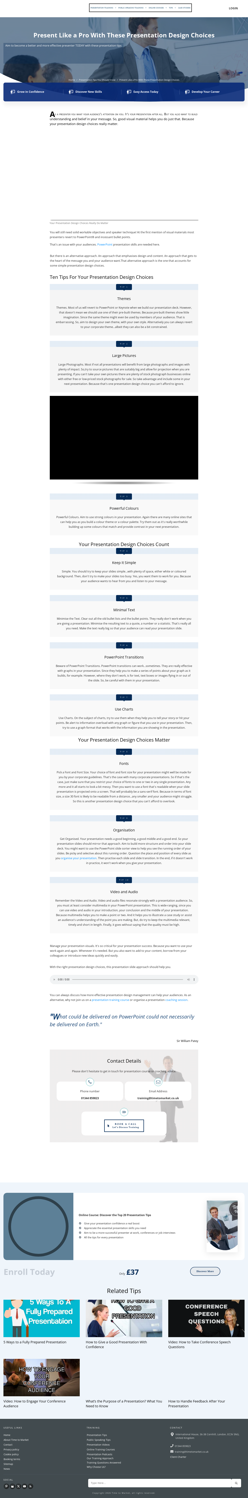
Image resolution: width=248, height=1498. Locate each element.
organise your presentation (79, 858)
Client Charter (178, 1457)
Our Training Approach (100, 1458)
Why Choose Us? (96, 1467)
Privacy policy (11, 1449)
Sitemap (8, 1464)
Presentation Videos (98, 1444)
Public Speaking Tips (99, 1439)
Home (7, 1435)
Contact (8, 1444)
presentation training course (110, 1000)
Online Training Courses (101, 1449)
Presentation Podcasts (99, 1454)
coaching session (176, 1000)
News (7, 1468)
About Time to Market (16, 1439)
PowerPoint (104, 244)
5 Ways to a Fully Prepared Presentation (34, 1342)
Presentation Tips (97, 1435)
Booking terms (12, 1459)
